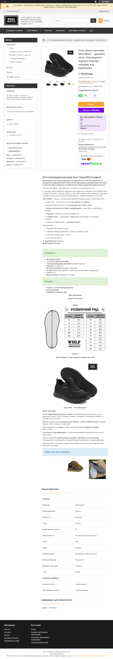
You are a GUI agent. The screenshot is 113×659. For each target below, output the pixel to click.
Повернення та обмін (11, 641)
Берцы (33, 629)
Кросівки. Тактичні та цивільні (19, 55)
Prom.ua (67, 652)
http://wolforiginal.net (15, 148)
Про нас (48, 30)
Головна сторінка (14, 30)
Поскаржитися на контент (79, 656)
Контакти (60, 30)
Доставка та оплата (11, 638)
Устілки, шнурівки (15, 62)
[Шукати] (93, 20)
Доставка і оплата (77, 30)
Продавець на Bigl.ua (56, 654)
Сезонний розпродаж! (17, 58)
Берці (11, 48)
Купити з (91, 110)
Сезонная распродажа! (39, 642)
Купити (91, 104)
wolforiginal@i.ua (14, 151)
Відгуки (9, 72)
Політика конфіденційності (97, 656)
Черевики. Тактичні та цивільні (20, 51)
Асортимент (32, 30)
